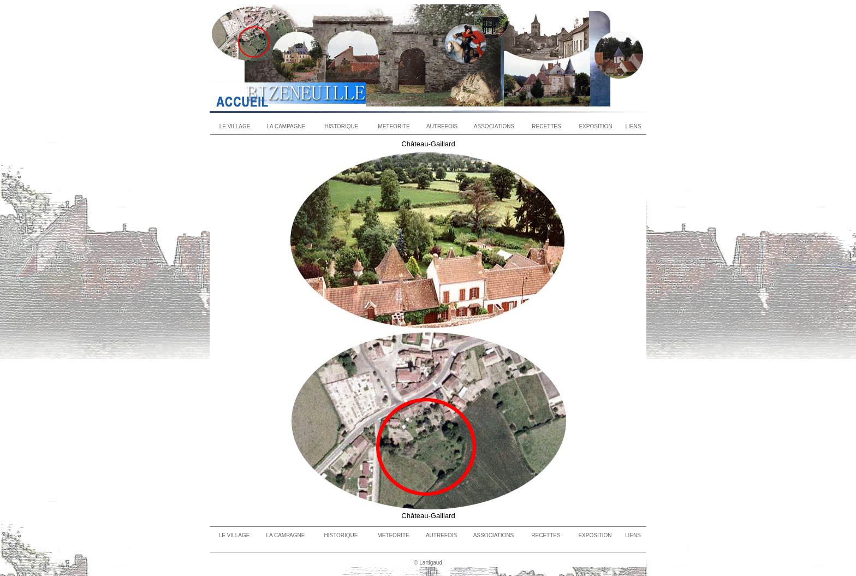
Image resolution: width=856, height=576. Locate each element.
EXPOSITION (595, 126)
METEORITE (393, 126)
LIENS (633, 126)
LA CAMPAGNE (286, 126)
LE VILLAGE (235, 126)
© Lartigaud (428, 563)
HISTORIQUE (341, 126)
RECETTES (546, 126)
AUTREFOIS (441, 126)
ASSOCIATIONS (494, 126)
